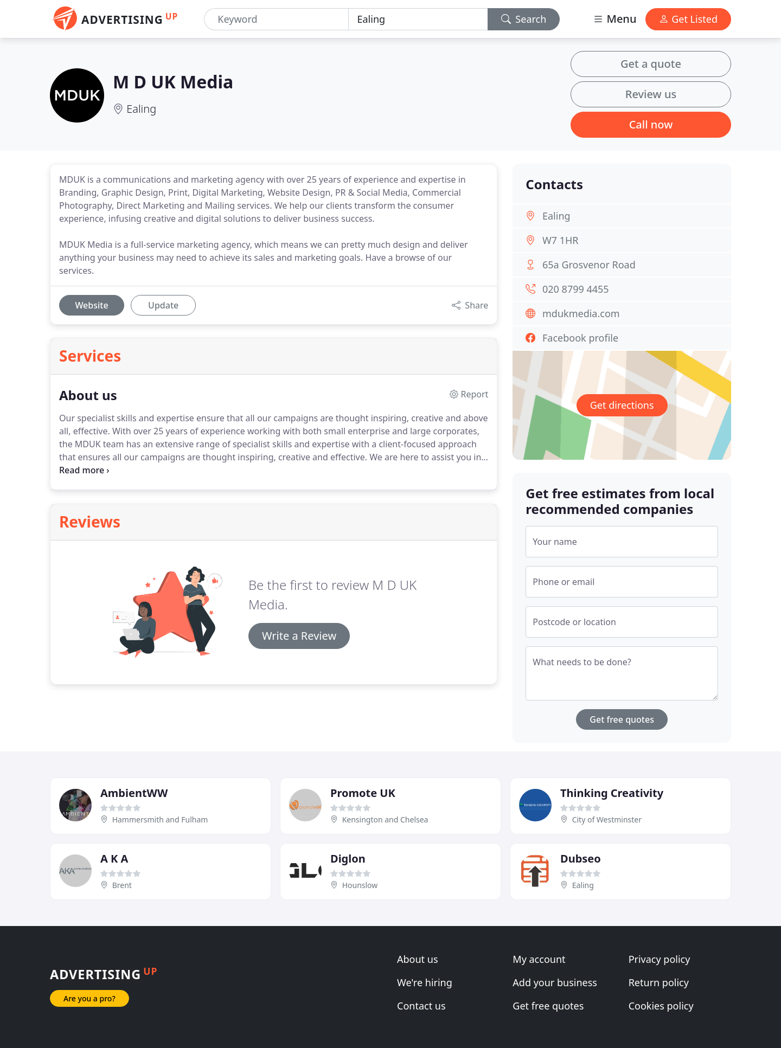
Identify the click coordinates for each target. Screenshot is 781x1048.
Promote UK (362, 793)
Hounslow (360, 885)
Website (91, 305)
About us (417, 959)
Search (524, 18)
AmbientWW (134, 793)
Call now (651, 124)
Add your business (555, 982)
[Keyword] (276, 19)
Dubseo (580, 858)
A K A (114, 858)
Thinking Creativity (611, 793)
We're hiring (424, 982)
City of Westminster (607, 819)
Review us (650, 94)
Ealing (141, 108)
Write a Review (299, 635)
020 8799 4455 (575, 288)
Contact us (421, 1005)
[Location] (418, 19)
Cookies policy (661, 1005)
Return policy (659, 982)
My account (539, 959)
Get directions (622, 405)
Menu (614, 18)
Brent (122, 885)
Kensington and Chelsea (385, 819)
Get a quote (650, 63)
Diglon (348, 858)
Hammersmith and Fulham (160, 819)
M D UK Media (173, 81)
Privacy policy (659, 959)
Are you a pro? (89, 998)
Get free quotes (622, 719)
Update (163, 305)
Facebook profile (580, 337)
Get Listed (688, 18)
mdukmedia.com (581, 313)
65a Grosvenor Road (589, 264)
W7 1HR (560, 240)
